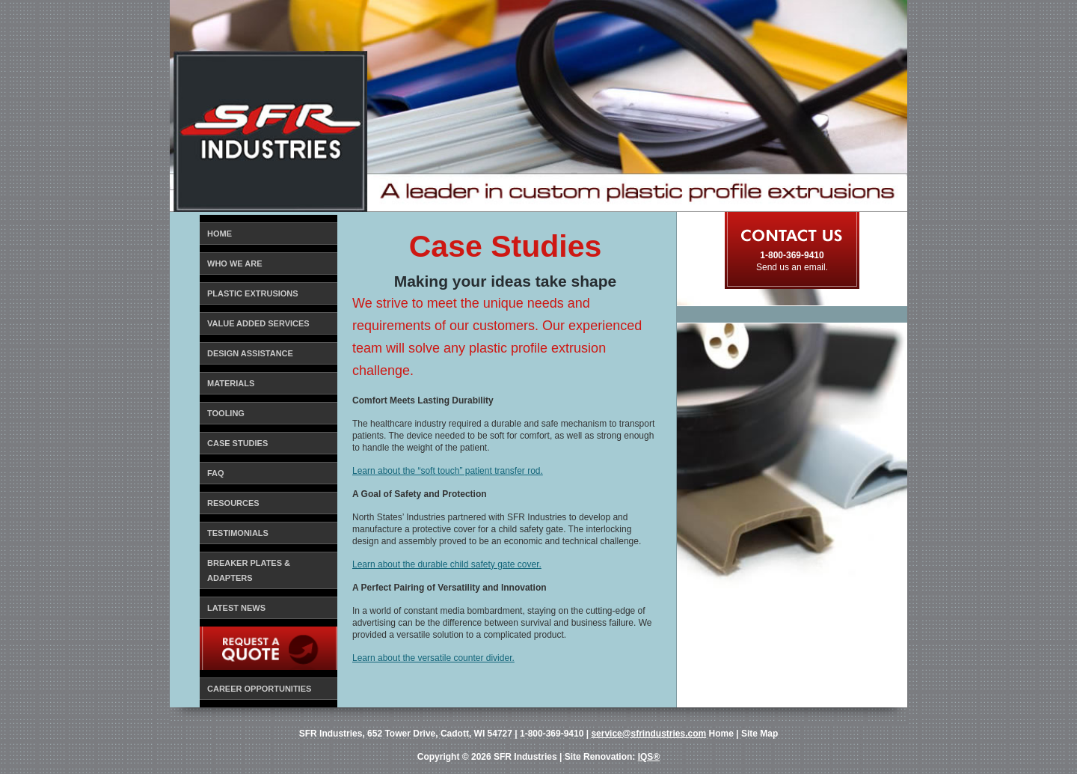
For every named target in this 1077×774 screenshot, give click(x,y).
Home (219, 233)
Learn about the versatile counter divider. (433, 658)
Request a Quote (246, 637)
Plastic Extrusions (252, 293)
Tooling (226, 413)
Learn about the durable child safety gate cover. (446, 564)
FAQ (215, 473)
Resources (233, 503)
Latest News (236, 607)
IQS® (649, 757)
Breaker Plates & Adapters (248, 570)
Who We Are (235, 263)
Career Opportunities (259, 688)
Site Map (759, 733)
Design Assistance (250, 353)
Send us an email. (792, 267)
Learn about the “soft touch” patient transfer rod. (447, 471)
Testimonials (238, 532)
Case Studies (237, 443)
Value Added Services (258, 323)
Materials (230, 383)
